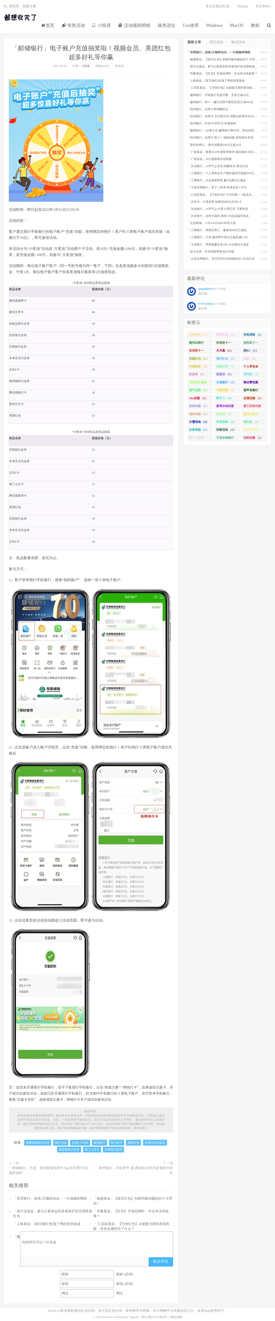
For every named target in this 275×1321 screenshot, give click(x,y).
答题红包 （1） (199, 358)
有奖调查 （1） (253, 334)
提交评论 (160, 1261)
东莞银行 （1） (199, 334)
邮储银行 (99, 1142)
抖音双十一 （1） (223, 343)
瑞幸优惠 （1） (199, 414)
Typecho (134, 1317)
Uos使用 (191, 25)
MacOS (236, 25)
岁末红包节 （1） (250, 430)
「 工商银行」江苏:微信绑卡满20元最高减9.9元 (217, 237)
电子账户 (116, 1142)
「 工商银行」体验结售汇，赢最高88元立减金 (217, 230)
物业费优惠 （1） (250, 383)
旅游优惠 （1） (199, 406)
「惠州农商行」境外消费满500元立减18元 (214, 145)
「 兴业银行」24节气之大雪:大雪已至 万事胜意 (217, 209)
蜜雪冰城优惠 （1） (225, 407)
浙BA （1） (250, 350)
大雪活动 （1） (199, 422)
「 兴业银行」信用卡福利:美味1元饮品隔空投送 (218, 216)
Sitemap (242, 6)
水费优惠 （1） (226, 390)
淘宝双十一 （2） (250, 343)
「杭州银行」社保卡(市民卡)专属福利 (211, 123)
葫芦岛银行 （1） (250, 391)
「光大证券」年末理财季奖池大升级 (210, 251)
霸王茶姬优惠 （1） (252, 407)
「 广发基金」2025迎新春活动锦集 (209, 159)
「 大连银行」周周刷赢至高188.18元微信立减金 (218, 244)
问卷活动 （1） (226, 429)
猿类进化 (166, 25)
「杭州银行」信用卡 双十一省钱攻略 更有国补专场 (220, 137)
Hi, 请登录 (11, 6)
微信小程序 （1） (250, 415)
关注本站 (263, 6)
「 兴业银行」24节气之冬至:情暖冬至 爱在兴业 (217, 166)
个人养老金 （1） (250, 367)
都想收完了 (20, 17)
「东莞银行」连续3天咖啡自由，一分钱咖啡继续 (50, 1198)
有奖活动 (73, 25)
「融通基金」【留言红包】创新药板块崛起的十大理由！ (224, 59)
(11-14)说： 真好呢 (207, 306)
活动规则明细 (134, 25)
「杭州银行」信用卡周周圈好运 (207, 109)
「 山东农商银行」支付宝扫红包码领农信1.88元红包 (221, 258)
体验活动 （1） (226, 366)
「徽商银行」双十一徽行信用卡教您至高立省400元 (220, 102)
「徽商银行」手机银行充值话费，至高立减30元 (218, 95)
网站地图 (176, 1317)
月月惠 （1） (224, 350)
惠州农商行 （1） (196, 343)
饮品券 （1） (197, 374)
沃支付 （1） (224, 374)
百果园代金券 (113, 1149)
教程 (255, 25)
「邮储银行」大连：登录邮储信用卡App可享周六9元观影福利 (48, 1170)
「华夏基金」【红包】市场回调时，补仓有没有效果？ (222, 73)
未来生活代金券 (155, 1142)
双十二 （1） (224, 398)
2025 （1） (250, 358)
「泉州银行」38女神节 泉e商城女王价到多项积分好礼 (134, 1170)
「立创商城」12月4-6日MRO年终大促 (211, 223)
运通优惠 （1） (253, 398)
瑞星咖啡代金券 (69, 1149)
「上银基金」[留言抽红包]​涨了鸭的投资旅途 (47, 1224)
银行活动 (61, 1142)
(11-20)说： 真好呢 (207, 291)
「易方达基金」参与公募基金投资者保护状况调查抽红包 (224, 66)
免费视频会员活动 (37, 1142)
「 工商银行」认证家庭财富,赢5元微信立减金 (216, 180)
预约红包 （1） (226, 358)
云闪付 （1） (224, 414)
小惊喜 (101, 25)
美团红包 (133, 1142)
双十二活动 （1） (196, 438)
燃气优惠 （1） (199, 390)
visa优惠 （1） (198, 398)
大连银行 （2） (226, 382)
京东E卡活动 (80, 1142)
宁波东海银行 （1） (225, 438)
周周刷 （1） (251, 374)
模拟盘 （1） (251, 422)
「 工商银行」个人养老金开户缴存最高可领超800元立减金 (225, 173)
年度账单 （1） (199, 366)
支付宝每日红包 (217, 6)
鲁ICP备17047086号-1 (155, 1317)
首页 (47, 25)
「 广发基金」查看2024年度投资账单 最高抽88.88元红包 (223, 152)
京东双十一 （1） (196, 351)
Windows (214, 25)
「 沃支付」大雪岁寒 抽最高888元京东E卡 (214, 201)
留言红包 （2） (226, 334)
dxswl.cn (107, 1317)
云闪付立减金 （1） (198, 383)
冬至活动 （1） (226, 422)
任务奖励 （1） (199, 429)
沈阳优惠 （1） (253, 437)
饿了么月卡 (92, 1149)
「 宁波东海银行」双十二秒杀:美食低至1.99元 (217, 187)
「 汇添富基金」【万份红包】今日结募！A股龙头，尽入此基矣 (228, 194)
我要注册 (29, 6)
